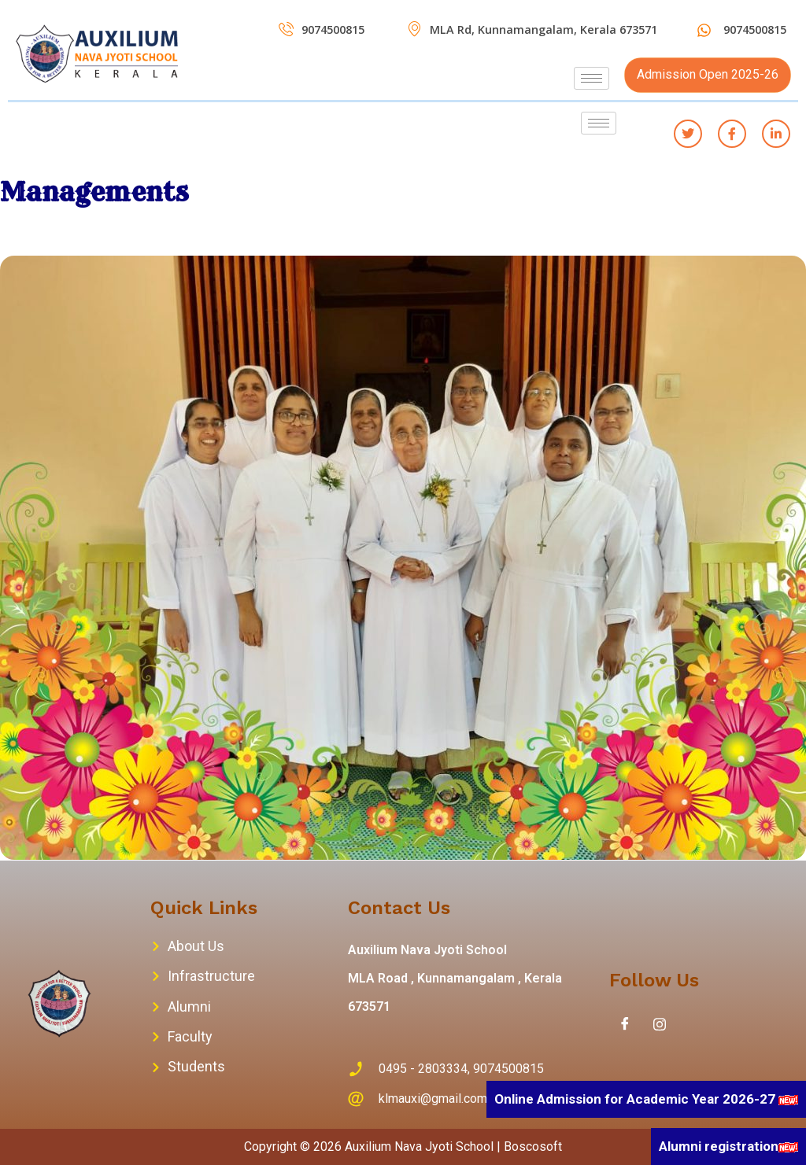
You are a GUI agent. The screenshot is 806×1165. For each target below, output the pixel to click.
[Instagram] (659, 1024)
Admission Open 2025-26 (707, 74)
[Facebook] (625, 1024)
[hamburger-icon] (591, 78)
